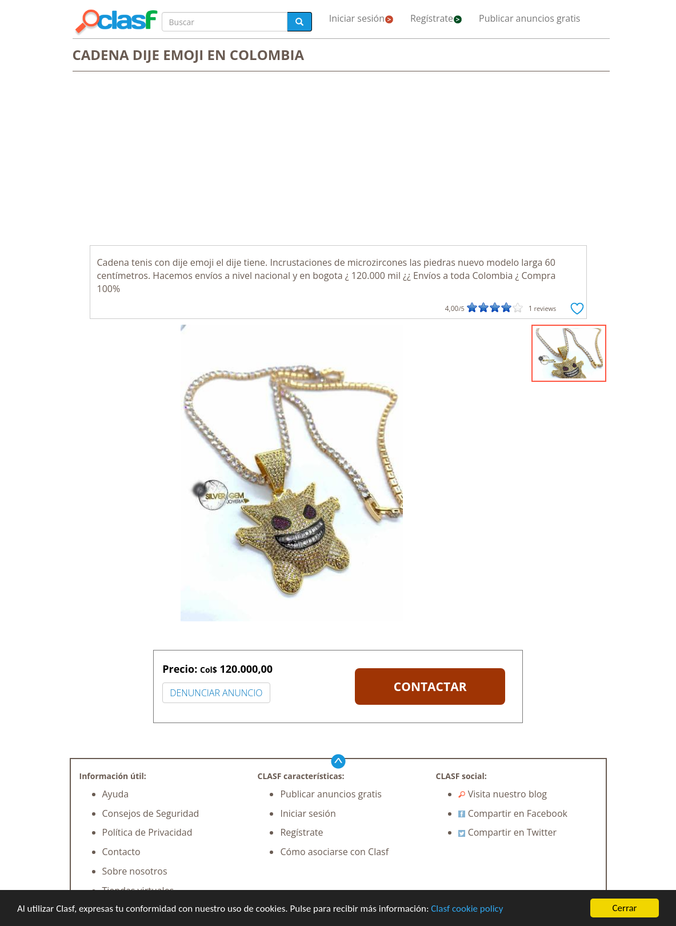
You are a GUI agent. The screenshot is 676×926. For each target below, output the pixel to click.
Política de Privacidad (147, 832)
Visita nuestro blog (502, 794)
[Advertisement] (338, 159)
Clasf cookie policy (467, 909)
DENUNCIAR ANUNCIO (216, 692)
